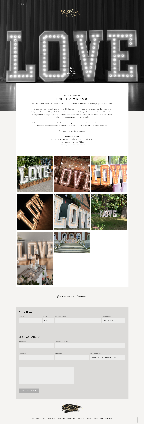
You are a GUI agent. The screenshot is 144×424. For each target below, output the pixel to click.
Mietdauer (45, 316)
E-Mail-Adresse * (23, 353)
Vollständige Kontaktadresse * (62, 341)
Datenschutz (71, 421)
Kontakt (89, 421)
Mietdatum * (22, 316)
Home (22, 3)
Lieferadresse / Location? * (61, 316)
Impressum (61, 421)
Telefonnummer (58, 353)
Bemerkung (21, 365)
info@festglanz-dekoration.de (103, 421)
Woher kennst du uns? (95, 353)
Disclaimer (81, 421)
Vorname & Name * (23, 341)
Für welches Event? (106, 316)
